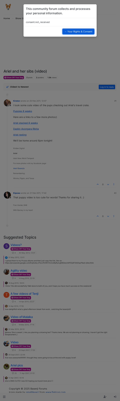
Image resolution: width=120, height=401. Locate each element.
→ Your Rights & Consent (78, 31)
